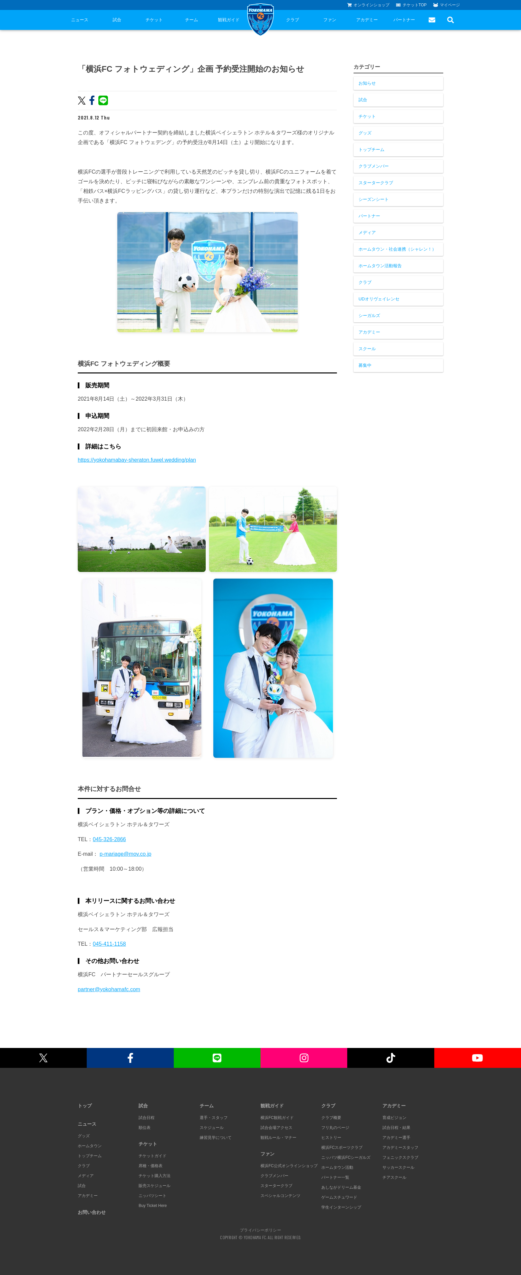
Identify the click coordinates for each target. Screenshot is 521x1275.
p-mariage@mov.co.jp (126, 854)
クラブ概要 (331, 1117)
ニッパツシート (152, 1195)
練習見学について (216, 1137)
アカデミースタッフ (400, 1147)
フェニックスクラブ (400, 1157)
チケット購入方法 (154, 1175)
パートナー (404, 19)
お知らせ (367, 83)
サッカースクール (398, 1167)
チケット (154, 19)
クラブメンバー (374, 166)
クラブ (292, 19)
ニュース (79, 19)
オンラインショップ (368, 5)
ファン (329, 19)
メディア (367, 232)
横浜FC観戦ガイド (277, 1117)
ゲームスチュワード (339, 1197)
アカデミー (367, 19)
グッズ (365, 132)
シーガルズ (369, 315)
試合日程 (147, 1117)
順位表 (145, 1127)
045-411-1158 (109, 944)
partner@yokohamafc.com (109, 989)
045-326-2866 (109, 839)
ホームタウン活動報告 (380, 265)
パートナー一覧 (335, 1177)
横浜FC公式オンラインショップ (289, 1165)
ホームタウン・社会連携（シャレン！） (397, 249)
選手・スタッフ (214, 1117)
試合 (117, 19)
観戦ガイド (229, 19)
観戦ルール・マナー (278, 1137)
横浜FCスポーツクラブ (342, 1147)
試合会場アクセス (276, 1127)
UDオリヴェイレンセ (379, 298)
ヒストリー (331, 1137)
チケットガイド (152, 1156)
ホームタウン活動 (337, 1167)
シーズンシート (374, 199)
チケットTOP (411, 5)
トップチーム (371, 149)
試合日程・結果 (396, 1127)
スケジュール (212, 1127)
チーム (191, 19)
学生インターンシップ (341, 1207)
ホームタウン (90, 1146)
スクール (367, 348)
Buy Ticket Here (153, 1205)
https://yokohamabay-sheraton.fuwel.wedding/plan (137, 460)
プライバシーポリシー (260, 1230)
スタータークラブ (376, 182)
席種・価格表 (150, 1165)
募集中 (365, 365)
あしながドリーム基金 (341, 1187)
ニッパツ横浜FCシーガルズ (345, 1157)
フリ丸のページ (335, 1127)
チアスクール (394, 1177)
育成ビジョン (394, 1117)
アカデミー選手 (396, 1137)
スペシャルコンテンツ (280, 1195)
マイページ (446, 5)
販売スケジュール (154, 1185)
